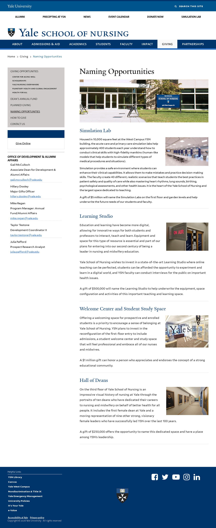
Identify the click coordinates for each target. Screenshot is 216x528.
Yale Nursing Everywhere (25, 84)
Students (103, 43)
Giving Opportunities (24, 71)
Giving (167, 43)
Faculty (126, 43)
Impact (147, 43)
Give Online (23, 143)
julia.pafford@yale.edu (24, 251)
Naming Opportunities (25, 111)
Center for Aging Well (23, 76)
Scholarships (19, 80)
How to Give (18, 118)
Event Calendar (119, 17)
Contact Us (17, 124)
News (87, 17)
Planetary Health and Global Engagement (34, 88)
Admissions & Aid (46, 43)
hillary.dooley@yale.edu (25, 196)
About (17, 43)
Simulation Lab (191, 17)
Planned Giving (20, 105)
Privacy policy (37, 517)
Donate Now (155, 17)
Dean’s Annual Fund (23, 99)
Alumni (20, 17)
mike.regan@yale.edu (24, 218)
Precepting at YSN (54, 17)
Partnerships (193, 43)
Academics (78, 43)
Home (11, 56)
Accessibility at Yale (18, 517)
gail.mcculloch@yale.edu (26, 179)
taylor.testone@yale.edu (26, 235)
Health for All (19, 92)
